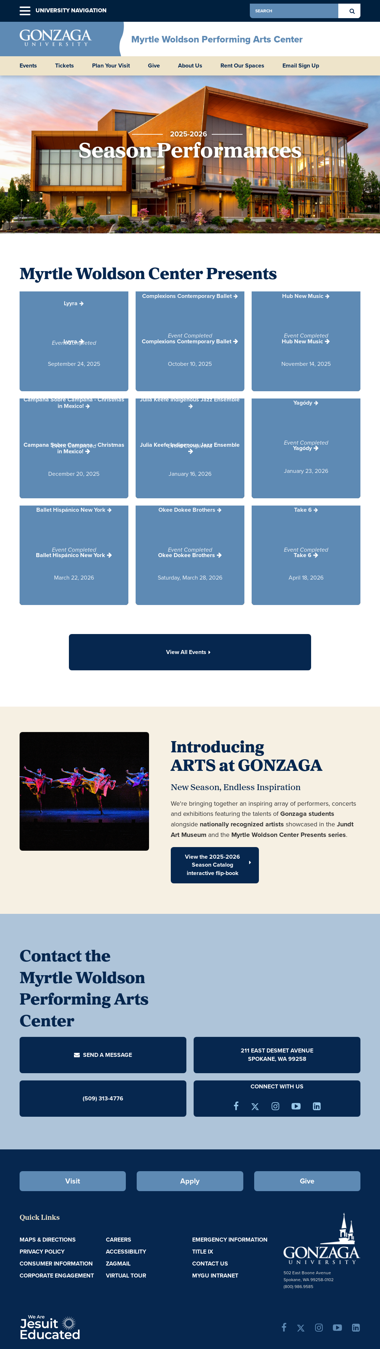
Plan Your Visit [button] (111, 66)
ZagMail (118, 1263)
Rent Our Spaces (242, 66)
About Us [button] (190, 66)
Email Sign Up (300, 66)
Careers (118, 1239)
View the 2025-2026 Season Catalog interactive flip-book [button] (218, 865)
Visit (72, 1181)
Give (154, 66)
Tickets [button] (64, 66)
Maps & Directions (48, 1239)
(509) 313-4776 (103, 1098)
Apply (189, 1181)
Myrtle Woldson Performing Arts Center (217, 39)
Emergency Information (230, 1239)
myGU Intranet (215, 1275)
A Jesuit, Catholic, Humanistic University (76, 1326)
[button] (25, 11)
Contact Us (210, 1263)
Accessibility (126, 1251)
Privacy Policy (42, 1251)
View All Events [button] (190, 652)
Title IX (202, 1251)
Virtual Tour (126, 1275)
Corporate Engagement (57, 1275)
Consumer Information (56, 1263)
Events (28, 66)
